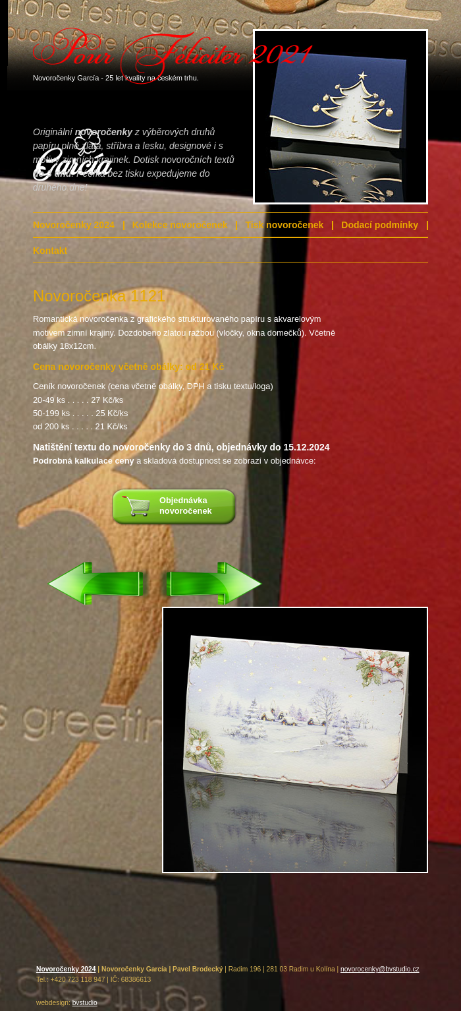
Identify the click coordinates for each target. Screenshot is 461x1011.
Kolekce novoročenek (180, 225)
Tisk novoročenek (284, 225)
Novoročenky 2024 (74, 225)
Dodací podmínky (379, 225)
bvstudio (84, 1002)
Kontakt (50, 250)
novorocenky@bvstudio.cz (380, 969)
